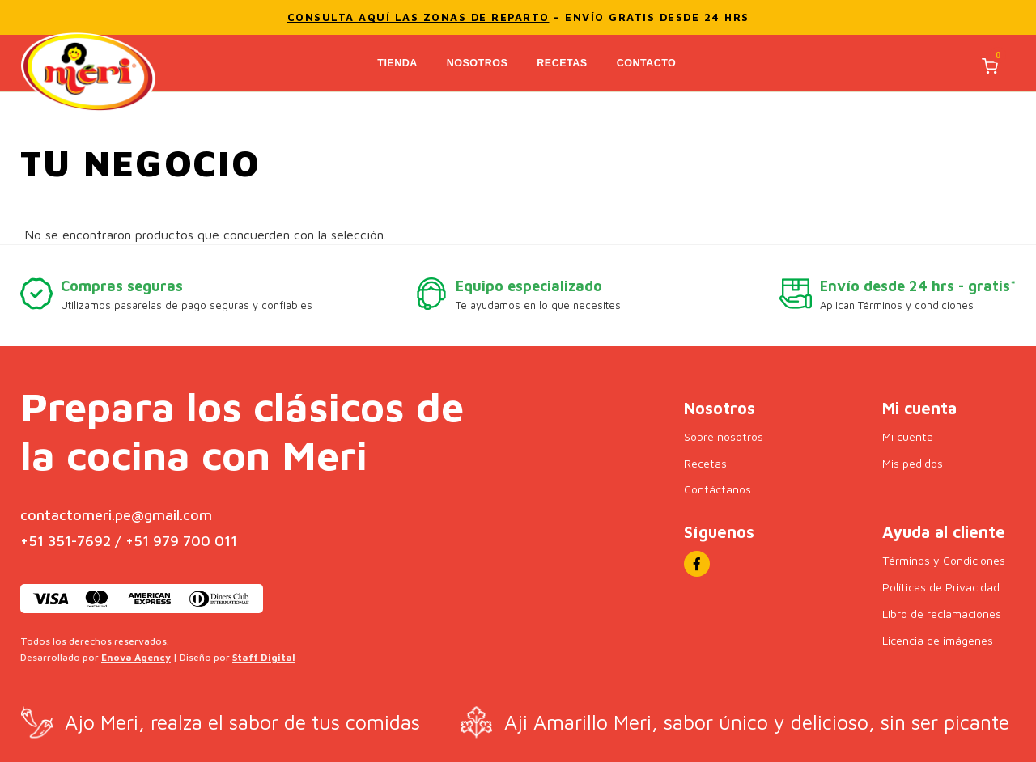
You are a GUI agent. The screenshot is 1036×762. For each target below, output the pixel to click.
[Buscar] (914, 66)
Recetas (563, 62)
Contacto (647, 62)
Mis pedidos (912, 462)
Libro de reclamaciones (941, 613)
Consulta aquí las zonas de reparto (418, 17)
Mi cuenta (907, 435)
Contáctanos (716, 488)
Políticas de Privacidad (940, 586)
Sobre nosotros (723, 435)
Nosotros (478, 62)
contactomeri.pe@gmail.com (116, 514)
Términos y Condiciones (943, 559)
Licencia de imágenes (937, 639)
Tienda (398, 62)
